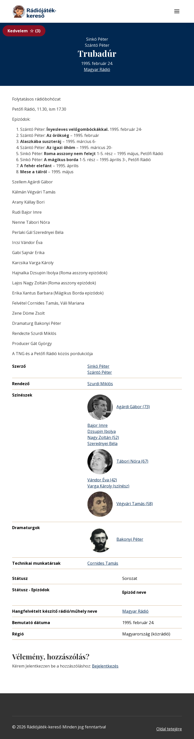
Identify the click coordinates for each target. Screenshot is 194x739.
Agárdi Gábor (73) (118, 407)
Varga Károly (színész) (108, 486)
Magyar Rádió (97, 69)
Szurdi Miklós (100, 383)
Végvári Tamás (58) (120, 504)
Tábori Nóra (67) (117, 461)
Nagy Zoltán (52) (103, 437)
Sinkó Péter (98, 366)
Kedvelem (24, 31)
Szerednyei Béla (102, 443)
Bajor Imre (97, 425)
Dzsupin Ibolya (101, 431)
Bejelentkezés (105, 666)
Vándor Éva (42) (102, 480)
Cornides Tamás (102, 563)
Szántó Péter (99, 372)
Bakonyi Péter (115, 539)
